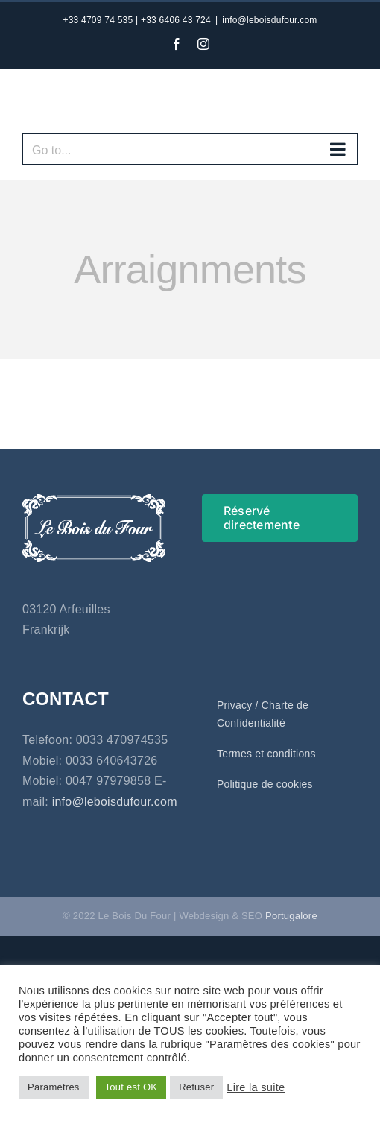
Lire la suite (256, 1087)
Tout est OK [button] (131, 1087)
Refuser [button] (196, 1087)
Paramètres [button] (54, 1087)
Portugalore (291, 915)
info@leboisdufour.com (269, 20)
